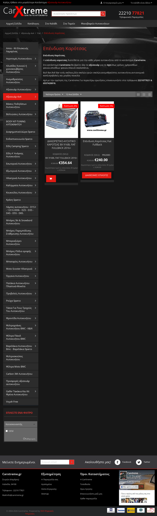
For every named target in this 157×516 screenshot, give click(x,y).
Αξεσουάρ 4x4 (27, 33)
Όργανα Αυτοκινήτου (17, 275)
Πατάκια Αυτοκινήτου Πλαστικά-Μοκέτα (17, 285)
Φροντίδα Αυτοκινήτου (18, 318)
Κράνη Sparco (13, 199)
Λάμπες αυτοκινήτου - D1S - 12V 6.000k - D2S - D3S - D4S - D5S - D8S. (20, 210)
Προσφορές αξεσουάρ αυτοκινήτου (18, 382)
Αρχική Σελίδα (13, 23)
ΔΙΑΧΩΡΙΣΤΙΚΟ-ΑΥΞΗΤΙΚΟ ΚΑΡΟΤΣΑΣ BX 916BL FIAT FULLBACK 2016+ (61, 144)
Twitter (143, 462)
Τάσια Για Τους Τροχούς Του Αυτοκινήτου (19, 309)
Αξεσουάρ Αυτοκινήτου (18, 89)
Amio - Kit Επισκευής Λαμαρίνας (17, 50)
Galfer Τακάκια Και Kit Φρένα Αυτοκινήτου (17, 393)
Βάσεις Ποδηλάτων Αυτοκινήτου (16, 105)
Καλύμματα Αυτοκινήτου (19, 185)
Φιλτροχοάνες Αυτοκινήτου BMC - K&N (19, 327)
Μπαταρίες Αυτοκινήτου (19, 261)
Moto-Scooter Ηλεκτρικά (19, 268)
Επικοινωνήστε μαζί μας (91, 493)
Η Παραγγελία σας (49, 479)
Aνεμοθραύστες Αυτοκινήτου (14, 81)
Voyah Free (12, 401)
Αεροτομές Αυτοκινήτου (19, 58)
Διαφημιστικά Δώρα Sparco (20, 131)
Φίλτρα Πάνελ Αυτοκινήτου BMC (16, 337)
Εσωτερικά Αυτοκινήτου (19, 163)
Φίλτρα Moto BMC (16, 366)
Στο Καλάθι (51, 23)
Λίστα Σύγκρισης (49, 489)
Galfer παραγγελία (88, 498)
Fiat (39, 33)
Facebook (123, 462)
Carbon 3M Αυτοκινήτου (19, 373)
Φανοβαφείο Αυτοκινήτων (95, 23)
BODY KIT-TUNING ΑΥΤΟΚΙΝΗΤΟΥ (15, 123)
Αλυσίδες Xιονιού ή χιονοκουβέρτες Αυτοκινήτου (16, 68)
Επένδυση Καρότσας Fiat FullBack (97, 142)
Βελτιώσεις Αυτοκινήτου (19, 114)
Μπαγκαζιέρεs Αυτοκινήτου (13, 242)
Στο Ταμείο (69, 23)
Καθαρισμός (30, 439)
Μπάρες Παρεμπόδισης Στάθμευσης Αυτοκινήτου (19, 232)
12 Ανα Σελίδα (73, 94)
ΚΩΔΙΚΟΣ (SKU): (61, 154)
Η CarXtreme (86, 479)
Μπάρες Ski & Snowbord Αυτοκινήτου (19, 222)
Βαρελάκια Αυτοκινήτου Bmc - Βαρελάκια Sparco (19, 347)
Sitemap (45, 493)
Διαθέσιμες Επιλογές (96, 175)
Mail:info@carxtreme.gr (13, 495)
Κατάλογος (33, 23)
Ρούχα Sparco (13, 300)
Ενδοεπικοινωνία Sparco (19, 138)
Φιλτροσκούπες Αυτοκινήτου (14, 358)
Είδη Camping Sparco (17, 146)
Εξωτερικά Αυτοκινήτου (19, 170)
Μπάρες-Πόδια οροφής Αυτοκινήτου (18, 253)
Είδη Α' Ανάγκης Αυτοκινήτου (14, 155)
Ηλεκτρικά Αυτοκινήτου (19, 178)
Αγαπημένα (46, 484)
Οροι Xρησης (86, 489)
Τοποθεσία (85, 484)
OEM (9, 431)
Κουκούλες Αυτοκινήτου (19, 192)
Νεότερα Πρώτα (54, 94)
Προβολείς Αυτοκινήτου (19, 293)
